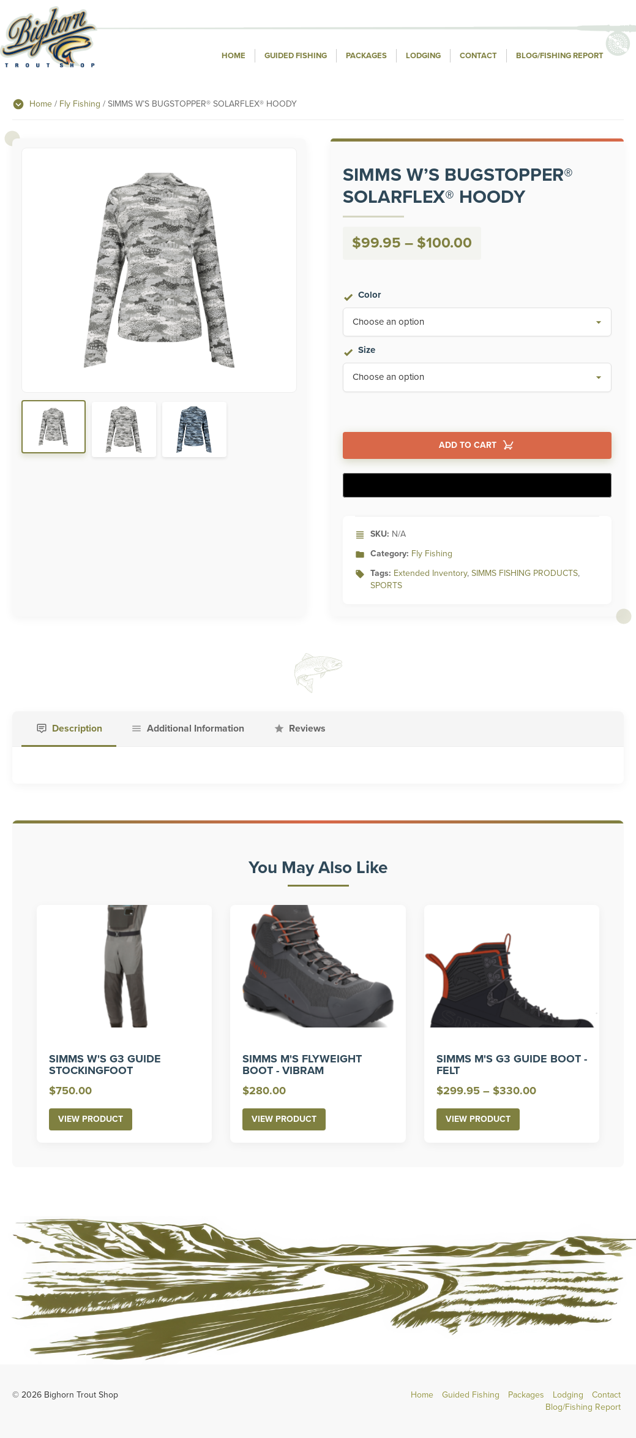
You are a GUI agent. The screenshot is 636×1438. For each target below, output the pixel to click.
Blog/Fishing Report (560, 56)
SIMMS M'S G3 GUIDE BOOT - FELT (511, 1066)
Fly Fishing (79, 104)
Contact (478, 56)
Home (233, 56)
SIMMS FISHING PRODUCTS (524, 573)
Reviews (312, 729)
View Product (90, 1120)
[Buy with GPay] (477, 485)
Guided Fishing (295, 56)
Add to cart (467, 446)
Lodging (423, 56)
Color (369, 295)
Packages (366, 56)
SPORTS (386, 585)
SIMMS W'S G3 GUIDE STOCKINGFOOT (105, 1066)
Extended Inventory (430, 573)
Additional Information (198, 729)
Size (366, 350)
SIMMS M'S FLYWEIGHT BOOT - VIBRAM (302, 1066)
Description (78, 729)
